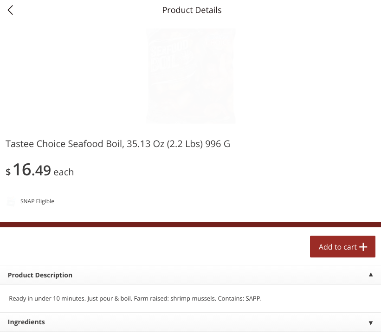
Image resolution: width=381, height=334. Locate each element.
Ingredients (26, 322)
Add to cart (338, 247)
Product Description (40, 275)
